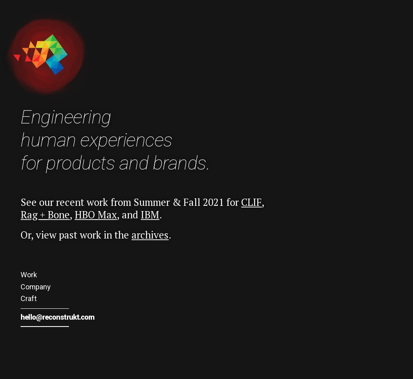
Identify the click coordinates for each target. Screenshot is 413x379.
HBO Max (96, 214)
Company (35, 287)
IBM (150, 214)
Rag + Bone (45, 214)
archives (150, 234)
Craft (29, 298)
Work (29, 274)
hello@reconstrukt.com (57, 317)
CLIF (251, 202)
